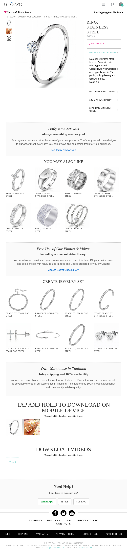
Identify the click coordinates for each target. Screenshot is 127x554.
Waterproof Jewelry (29, 17)
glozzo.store (95, 85)
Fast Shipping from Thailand (107, 12)
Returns (53, 520)
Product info (87, 520)
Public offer (114, 534)
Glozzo (11, 17)
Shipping (35, 520)
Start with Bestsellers (18, 12)
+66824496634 (85, 548)
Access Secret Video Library (63, 270)
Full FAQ (82, 501)
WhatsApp (47, 501)
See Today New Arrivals (63, 150)
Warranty (42, 534)
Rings (47, 17)
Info (69, 520)
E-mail (64, 501)
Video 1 (12, 462)
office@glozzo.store (54, 548)
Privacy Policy (65, 534)
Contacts (63, 523)
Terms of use (90, 534)
